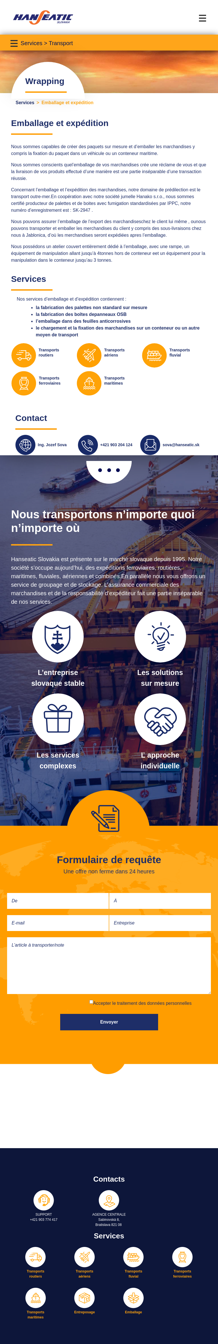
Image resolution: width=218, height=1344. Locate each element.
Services (25, 102)
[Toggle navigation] (203, 17)
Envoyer (109, 1022)
